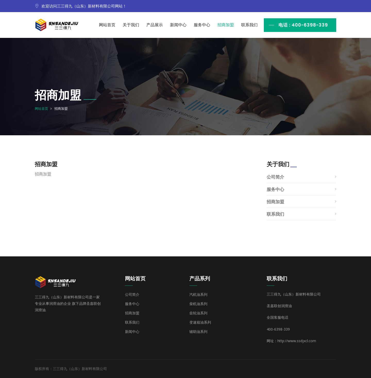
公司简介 (275, 177)
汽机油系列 (198, 294)
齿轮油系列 (198, 313)
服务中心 (202, 25)
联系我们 (249, 25)
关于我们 (131, 25)
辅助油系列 (198, 331)
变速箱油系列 (200, 322)
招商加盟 (225, 25)
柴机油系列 (198, 303)
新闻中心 (178, 25)
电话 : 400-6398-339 (303, 25)
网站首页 (107, 25)
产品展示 (154, 25)
